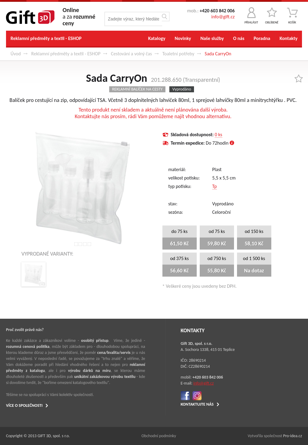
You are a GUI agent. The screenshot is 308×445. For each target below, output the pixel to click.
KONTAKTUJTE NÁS (197, 404)
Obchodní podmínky (158, 435)
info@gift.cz (223, 17)
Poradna (262, 38)
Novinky (183, 38)
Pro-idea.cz (292, 435)
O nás (238, 38)
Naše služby (212, 38)
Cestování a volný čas (131, 54)
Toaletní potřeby (178, 54)
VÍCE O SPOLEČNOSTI (24, 405)
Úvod (16, 54)
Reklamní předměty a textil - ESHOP (46, 38)
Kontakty (288, 38)
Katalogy (156, 38)
